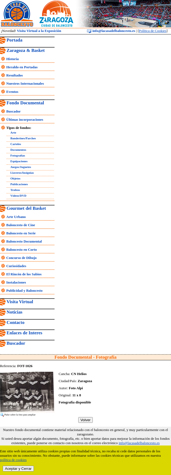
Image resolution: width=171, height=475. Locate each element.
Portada (14, 40)
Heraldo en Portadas (22, 67)
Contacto (16, 322)
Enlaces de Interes (24, 332)
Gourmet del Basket (26, 208)
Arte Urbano (16, 217)
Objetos (15, 178)
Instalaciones (16, 282)
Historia (12, 59)
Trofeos (15, 189)
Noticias (14, 312)
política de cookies (13, 460)
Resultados (14, 75)
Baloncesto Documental (24, 241)
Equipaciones (19, 161)
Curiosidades (16, 266)
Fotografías (17, 155)
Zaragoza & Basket (26, 50)
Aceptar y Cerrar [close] (18, 469)
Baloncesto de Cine (20, 225)
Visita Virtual (20, 301)
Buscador (13, 111)
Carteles (15, 144)
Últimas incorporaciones (24, 119)
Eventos (12, 92)
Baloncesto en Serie (21, 233)
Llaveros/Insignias (22, 172)
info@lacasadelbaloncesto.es (111, 31)
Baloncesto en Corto (21, 249)
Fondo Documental (25, 102)
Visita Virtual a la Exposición (39, 31)
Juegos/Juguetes (20, 167)
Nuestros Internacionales (25, 83)
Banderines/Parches (23, 138)
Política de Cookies (152, 31)
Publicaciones (19, 184)
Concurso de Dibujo (21, 258)
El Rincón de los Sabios (23, 274)
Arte (13, 132)
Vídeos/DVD (18, 195)
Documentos (18, 149)
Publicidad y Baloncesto (24, 290)
